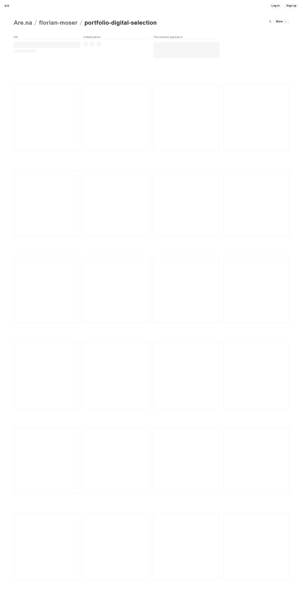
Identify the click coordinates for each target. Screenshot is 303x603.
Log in (275, 5)
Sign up (291, 5)
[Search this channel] (270, 21)
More (281, 21)
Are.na (23, 22)
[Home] (7, 6)
